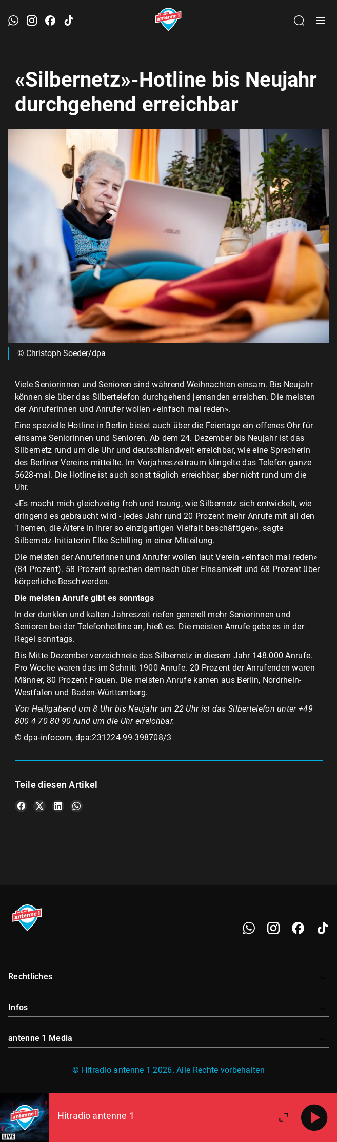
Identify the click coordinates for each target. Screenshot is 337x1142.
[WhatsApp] (249, 928)
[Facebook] (298, 928)
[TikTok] (322, 928)
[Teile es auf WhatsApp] (76, 806)
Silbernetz (33, 450)
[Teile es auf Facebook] (21, 806)
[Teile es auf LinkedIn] (58, 806)
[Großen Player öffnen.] (283, 1117)
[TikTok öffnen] (69, 20)
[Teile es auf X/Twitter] (39, 806)
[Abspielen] (314, 1117)
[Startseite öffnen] (168, 20)
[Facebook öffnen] (50, 20)
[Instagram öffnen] (32, 20)
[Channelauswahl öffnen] (299, 20)
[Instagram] (273, 928)
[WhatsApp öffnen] (13, 20)
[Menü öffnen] (320, 20)
